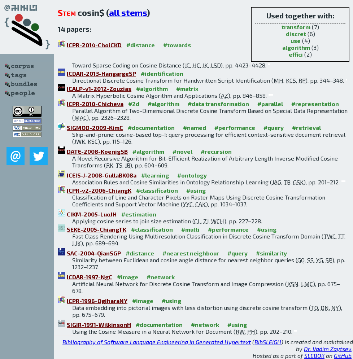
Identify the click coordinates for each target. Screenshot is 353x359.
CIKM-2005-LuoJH (92, 214)
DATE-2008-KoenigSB (97, 151)
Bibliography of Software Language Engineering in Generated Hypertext (156, 341)
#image (127, 276)
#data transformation (218, 103)
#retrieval (306, 127)
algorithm (296, 47)
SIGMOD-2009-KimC (95, 127)
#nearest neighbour (190, 253)
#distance (140, 44)
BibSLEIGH (267, 341)
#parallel (270, 103)
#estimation (138, 214)
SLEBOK (314, 355)
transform (296, 26)
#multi (190, 229)
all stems (128, 12)
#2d (133, 103)
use (296, 40)
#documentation (151, 127)
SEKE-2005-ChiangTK (96, 229)
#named (194, 127)
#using (196, 190)
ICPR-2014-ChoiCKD (94, 44)
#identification (162, 73)
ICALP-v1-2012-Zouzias (99, 88)
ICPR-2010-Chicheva (95, 103)
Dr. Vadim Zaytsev (328, 348)
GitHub (343, 355)
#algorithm (152, 88)
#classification (157, 190)
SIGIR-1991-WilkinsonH (99, 324)
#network (161, 276)
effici (296, 54)
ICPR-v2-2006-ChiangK (99, 190)
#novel (182, 151)
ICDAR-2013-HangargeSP (101, 73)
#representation (315, 103)
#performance (234, 127)
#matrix (187, 88)
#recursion (216, 151)
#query (273, 127)
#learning (155, 175)
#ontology (192, 175)
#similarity (271, 253)
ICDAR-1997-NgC (89, 276)
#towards (177, 44)
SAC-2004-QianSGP (94, 253)
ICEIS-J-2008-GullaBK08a (101, 175)
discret (296, 33)
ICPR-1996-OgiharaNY (97, 300)
